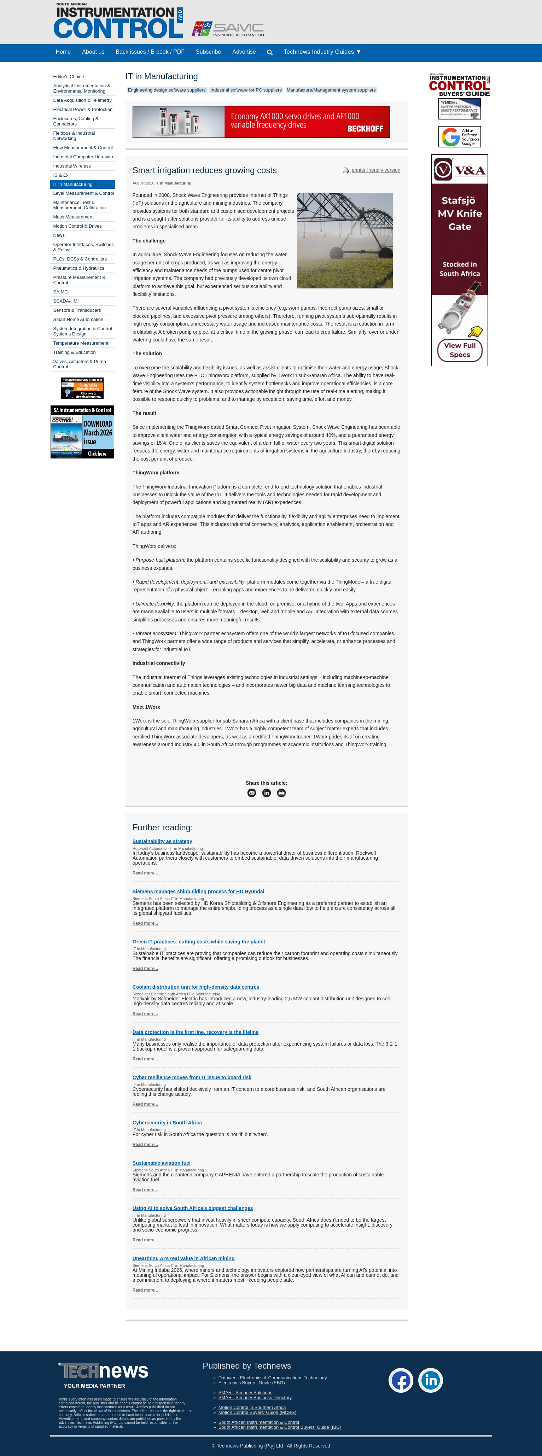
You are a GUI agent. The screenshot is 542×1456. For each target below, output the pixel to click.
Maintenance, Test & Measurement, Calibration (79, 205)
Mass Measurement (73, 217)
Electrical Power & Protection (83, 109)
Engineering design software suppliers (167, 90)
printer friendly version (371, 170)
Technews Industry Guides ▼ (323, 51)
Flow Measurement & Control (83, 147)
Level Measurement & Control (83, 193)
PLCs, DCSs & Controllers (80, 259)
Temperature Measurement (81, 343)
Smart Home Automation (78, 319)
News (59, 235)
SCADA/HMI (66, 301)
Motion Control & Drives (77, 226)
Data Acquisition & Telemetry (82, 100)
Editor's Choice (68, 76)
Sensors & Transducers (77, 310)
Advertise (244, 52)
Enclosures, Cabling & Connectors (76, 121)
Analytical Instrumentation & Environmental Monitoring (81, 88)
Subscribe (208, 52)
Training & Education (74, 352)
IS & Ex (61, 175)
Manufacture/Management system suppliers (331, 90)
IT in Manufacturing (73, 184)
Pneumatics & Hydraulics (79, 268)
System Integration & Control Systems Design (82, 331)
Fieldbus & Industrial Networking (74, 135)
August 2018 (144, 183)
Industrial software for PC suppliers (246, 90)
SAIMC (60, 291)
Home (63, 52)
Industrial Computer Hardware (84, 156)
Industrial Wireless (72, 166)
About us (93, 52)
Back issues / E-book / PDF (150, 52)
